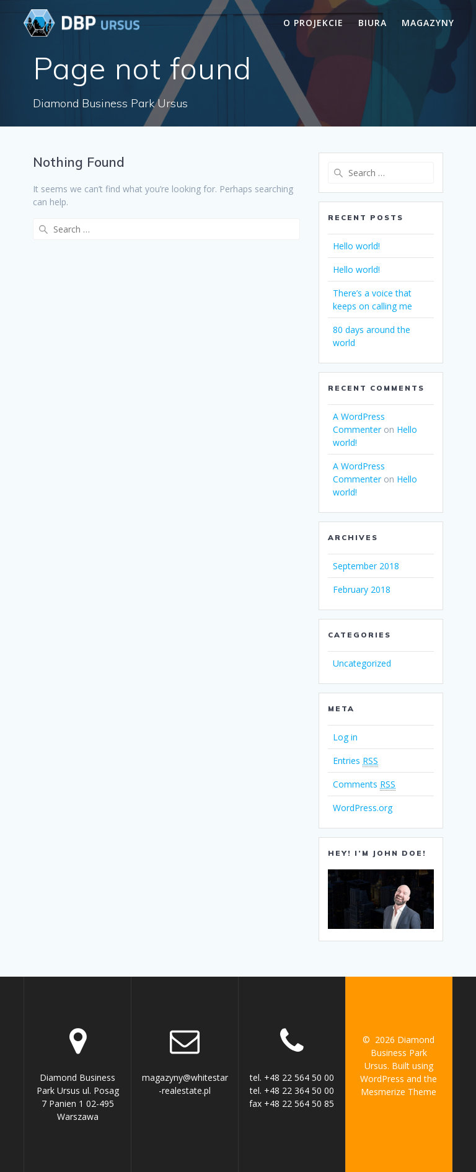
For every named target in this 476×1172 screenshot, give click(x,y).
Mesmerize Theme (398, 1092)
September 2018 (366, 566)
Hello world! (356, 246)
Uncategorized (362, 663)
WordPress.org (362, 808)
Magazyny (428, 23)
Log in (345, 737)
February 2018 (361, 589)
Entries (355, 761)
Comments (364, 784)
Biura (372, 23)
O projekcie (313, 23)
